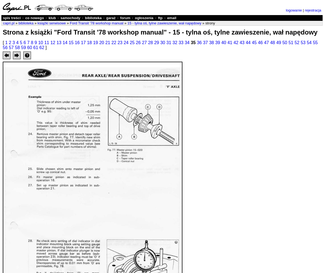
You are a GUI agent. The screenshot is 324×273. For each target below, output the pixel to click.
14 (65, 42)
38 (211, 42)
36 (199, 42)
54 (309, 42)
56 (5, 47)
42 (235, 42)
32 (175, 42)
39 (217, 42)
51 (290, 42)
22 (113, 42)
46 (260, 42)
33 (181, 42)
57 (11, 47)
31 (168, 42)
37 (205, 42)
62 (42, 47)
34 (187, 42)
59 (23, 47)
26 (138, 42)
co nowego (34, 18)
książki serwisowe (52, 23)
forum (125, 18)
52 (297, 42)
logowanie (294, 10)
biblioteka (93, 18)
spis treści (12, 18)
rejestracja (313, 10)
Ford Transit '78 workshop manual (96, 23)
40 (223, 42)
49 (278, 42)
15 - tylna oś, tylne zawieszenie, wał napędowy (164, 23)
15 (71, 42)
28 (150, 42)
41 (229, 42)
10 (40, 42)
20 (101, 42)
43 (242, 42)
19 (95, 42)
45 (254, 42)
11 (46, 42)
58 (17, 47)
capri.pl (9, 23)
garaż (110, 18)
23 (119, 42)
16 (77, 42)
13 (59, 42)
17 (83, 42)
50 (284, 42)
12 (52, 42)
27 (144, 42)
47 (266, 42)
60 (29, 47)
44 (248, 42)
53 (303, 42)
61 (35, 47)
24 (126, 42)
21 (107, 42)
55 (315, 42)
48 (272, 42)
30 (162, 42)
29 (156, 42)
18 (89, 42)
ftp (160, 18)
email (171, 18)
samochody (70, 18)
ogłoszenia (144, 18)
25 (132, 42)
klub (52, 18)
